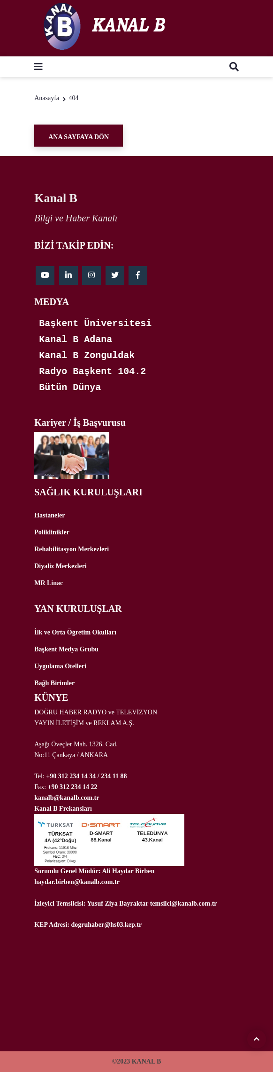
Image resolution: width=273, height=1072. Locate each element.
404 (74, 98)
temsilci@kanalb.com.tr (183, 903)
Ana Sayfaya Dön (78, 137)
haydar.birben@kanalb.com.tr (77, 881)
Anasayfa (46, 98)
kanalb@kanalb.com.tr (66, 797)
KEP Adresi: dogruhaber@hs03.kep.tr (88, 924)
